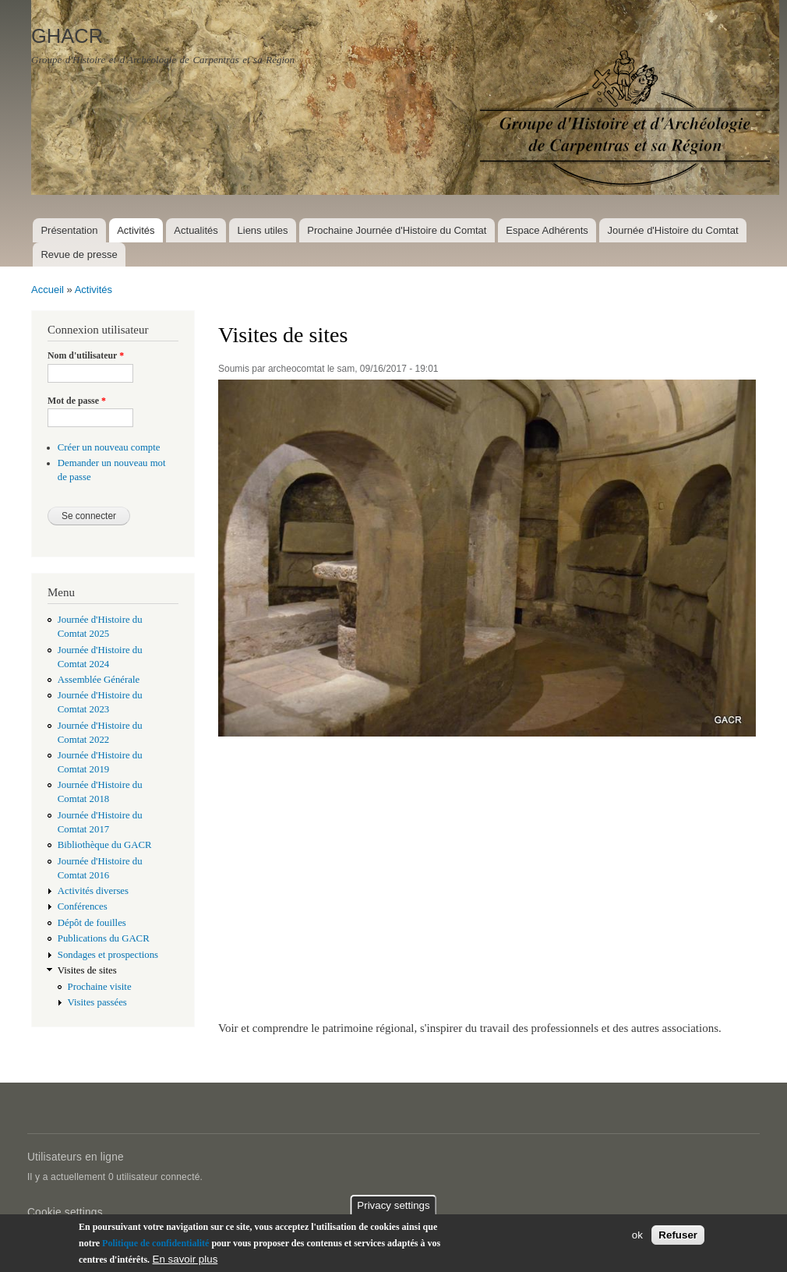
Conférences (83, 906)
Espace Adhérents (547, 230)
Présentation (69, 230)
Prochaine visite (100, 986)
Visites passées (97, 1002)
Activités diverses (93, 890)
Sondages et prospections (108, 954)
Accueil (47, 289)
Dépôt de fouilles (92, 922)
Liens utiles (263, 230)
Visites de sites (87, 970)
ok (637, 1236)
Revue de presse (79, 254)
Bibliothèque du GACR (105, 844)
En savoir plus (185, 1261)
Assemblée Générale (98, 679)
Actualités (195, 230)
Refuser (677, 1236)
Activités (135, 230)
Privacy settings (393, 1207)
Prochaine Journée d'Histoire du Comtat (396, 230)
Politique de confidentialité (155, 1244)
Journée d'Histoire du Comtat (673, 230)
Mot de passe (77, 400)
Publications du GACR (104, 938)
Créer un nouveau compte (109, 447)
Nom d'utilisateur (86, 355)
